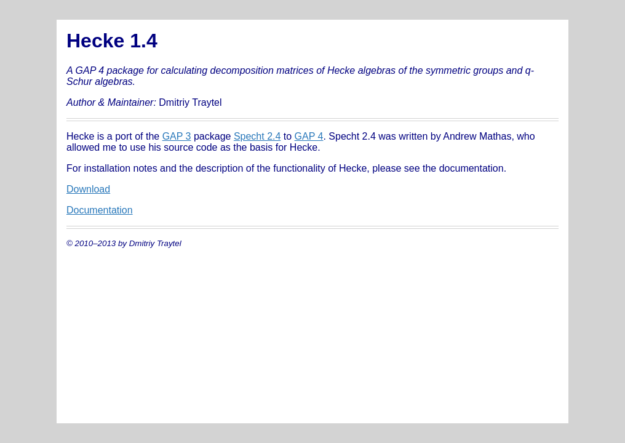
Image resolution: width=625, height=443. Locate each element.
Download (88, 189)
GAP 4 (309, 136)
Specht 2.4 (257, 136)
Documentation (99, 210)
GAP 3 (176, 136)
